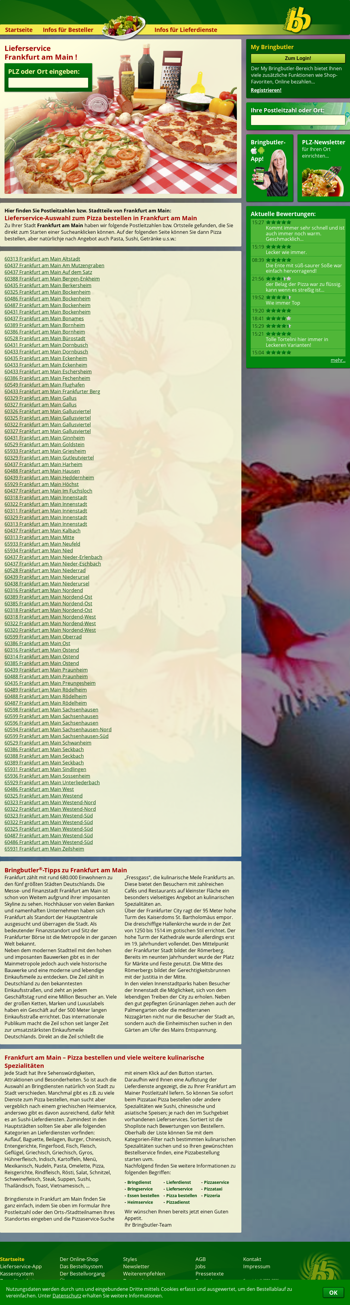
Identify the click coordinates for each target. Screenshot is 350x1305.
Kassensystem (17, 1273)
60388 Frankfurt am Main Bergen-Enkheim (52, 278)
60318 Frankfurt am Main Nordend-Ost (48, 610)
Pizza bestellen (181, 1195)
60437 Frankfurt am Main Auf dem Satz (48, 272)
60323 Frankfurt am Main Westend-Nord (50, 802)
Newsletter (136, 1266)
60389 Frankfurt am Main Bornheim (45, 325)
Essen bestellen (143, 1195)
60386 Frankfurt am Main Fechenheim (47, 378)
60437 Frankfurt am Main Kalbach (43, 530)
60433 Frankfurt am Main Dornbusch (46, 351)
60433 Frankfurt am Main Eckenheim (46, 365)
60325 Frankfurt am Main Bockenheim (48, 292)
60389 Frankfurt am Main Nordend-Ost (48, 597)
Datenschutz (66, 1295)
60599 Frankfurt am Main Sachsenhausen (51, 716)
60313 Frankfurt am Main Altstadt (42, 259)
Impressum (256, 1266)
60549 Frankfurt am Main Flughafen (45, 384)
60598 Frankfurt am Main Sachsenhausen (51, 709)
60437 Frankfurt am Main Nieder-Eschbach (53, 563)
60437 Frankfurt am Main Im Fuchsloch (48, 491)
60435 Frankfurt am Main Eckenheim (46, 358)
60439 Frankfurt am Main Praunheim (46, 670)
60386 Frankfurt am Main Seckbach (44, 749)
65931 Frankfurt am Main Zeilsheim (44, 848)
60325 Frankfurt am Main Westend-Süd (49, 829)
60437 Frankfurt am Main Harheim (43, 464)
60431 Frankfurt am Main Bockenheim (48, 312)
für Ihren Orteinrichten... (323, 167)
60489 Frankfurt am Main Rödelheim (46, 689)
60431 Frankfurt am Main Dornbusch (46, 345)
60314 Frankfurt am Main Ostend (42, 656)
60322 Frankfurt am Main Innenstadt (46, 504)
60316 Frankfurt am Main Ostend (42, 650)
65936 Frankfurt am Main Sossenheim (47, 776)
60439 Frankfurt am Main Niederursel (47, 577)
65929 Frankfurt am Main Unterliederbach (52, 782)
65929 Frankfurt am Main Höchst (42, 484)
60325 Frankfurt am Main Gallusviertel (48, 418)
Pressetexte (210, 1273)
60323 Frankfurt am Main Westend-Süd (49, 815)
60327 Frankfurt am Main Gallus (41, 404)
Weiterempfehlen (144, 1273)
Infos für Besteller (68, 29)
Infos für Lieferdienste (185, 29)
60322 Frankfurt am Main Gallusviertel (48, 424)
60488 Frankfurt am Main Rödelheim (46, 696)
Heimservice (140, 1202)
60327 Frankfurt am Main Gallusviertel (48, 431)
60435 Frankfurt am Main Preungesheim (50, 683)
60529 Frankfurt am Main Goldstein (44, 444)
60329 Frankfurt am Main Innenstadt (46, 517)
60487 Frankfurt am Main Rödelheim (46, 703)
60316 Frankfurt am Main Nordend (44, 590)
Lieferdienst (178, 1182)
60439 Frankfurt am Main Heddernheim (49, 477)
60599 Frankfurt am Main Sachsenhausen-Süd (57, 736)
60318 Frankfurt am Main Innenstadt (46, 497)
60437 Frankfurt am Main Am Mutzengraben (54, 265)
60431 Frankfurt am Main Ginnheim (45, 437)
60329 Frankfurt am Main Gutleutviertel (49, 457)
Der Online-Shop (79, 1259)
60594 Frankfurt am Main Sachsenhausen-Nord (58, 729)
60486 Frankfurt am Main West (39, 789)
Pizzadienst (178, 1202)
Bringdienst (139, 1182)
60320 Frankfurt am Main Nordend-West (50, 630)
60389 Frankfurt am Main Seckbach (44, 762)
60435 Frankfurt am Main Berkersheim (48, 285)
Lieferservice (179, 1189)
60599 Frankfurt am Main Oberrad (43, 636)
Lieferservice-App (21, 1266)
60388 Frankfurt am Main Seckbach (44, 756)
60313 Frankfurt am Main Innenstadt (46, 524)
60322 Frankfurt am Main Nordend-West (50, 623)
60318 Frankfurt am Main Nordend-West (50, 616)
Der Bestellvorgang (82, 1273)
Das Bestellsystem (81, 1266)
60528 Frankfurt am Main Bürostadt (45, 338)
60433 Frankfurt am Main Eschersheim (48, 371)
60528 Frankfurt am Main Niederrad (45, 570)
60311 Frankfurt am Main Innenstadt (46, 510)
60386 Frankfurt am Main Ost (37, 643)
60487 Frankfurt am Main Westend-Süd (49, 835)
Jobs (200, 1266)
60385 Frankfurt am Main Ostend (42, 663)
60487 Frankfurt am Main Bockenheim (48, 305)
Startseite (19, 29)
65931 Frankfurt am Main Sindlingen (45, 769)
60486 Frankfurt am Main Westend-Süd (49, 842)
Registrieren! (266, 90)
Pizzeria (212, 1195)
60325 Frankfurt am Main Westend (44, 795)
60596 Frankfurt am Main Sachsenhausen (51, 723)
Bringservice (140, 1189)
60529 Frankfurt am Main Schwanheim (48, 742)
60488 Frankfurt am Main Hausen (42, 471)
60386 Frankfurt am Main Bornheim (45, 331)
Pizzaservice (216, 1182)
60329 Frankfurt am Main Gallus (41, 398)
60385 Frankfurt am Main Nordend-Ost (48, 603)
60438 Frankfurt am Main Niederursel (47, 583)
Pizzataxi (213, 1189)
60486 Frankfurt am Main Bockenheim (48, 298)
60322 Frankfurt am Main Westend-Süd (49, 822)
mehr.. (338, 360)
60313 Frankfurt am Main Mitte (39, 537)
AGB (201, 1259)
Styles (130, 1259)
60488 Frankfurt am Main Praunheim (46, 676)
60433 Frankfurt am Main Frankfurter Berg (52, 391)
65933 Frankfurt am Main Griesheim (45, 451)
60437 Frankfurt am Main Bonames (44, 318)
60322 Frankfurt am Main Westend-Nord (50, 809)
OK (333, 1292)
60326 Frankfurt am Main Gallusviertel (48, 411)
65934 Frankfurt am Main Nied (39, 550)
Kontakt (252, 1259)
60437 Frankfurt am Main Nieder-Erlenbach (53, 557)
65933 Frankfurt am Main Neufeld (42, 544)
